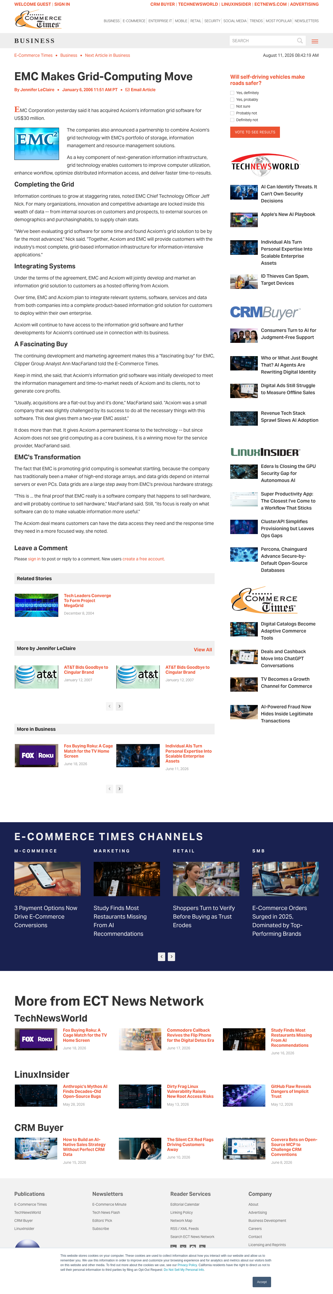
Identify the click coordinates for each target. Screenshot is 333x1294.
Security (212, 22)
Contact (255, 1236)
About (253, 1204)
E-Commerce (134, 22)
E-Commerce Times (33, 55)
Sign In (62, 4)
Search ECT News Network (192, 1236)
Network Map (181, 1220)
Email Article (140, 89)
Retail (195, 22)
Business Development (267, 1220)
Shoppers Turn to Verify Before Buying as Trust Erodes (204, 916)
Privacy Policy (187, 1265)
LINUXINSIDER (236, 4)
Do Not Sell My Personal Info (184, 1270)
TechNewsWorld (27, 1212)
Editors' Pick (102, 1220)
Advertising (257, 1212)
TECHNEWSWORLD (198, 4)
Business (112, 22)
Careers (255, 1228)
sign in (34, 559)
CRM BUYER (162, 4)
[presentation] (109, 706)
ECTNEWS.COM (270, 4)
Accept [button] (262, 1282)
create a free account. (144, 559)
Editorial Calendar (185, 1204)
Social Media (235, 22)
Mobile (181, 22)
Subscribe (100, 1228)
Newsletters (307, 22)
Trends (256, 22)
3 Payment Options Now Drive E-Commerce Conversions (45, 916)
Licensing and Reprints (267, 1244)
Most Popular (279, 22)
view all (203, 650)
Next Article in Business (107, 55)
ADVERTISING (304, 4)
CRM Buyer (23, 1220)
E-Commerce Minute (109, 1204)
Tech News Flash (106, 1212)
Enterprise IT (160, 22)
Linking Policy (181, 1212)
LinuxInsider (24, 1228)
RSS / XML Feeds (184, 1228)
